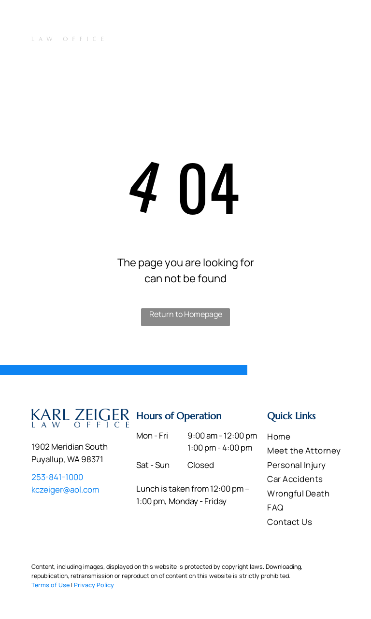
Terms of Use (50, 585)
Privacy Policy (94, 585)
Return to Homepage (185, 314)
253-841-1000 (305, 17)
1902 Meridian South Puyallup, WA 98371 (198, 18)
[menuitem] (133, 39)
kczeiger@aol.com (65, 489)
